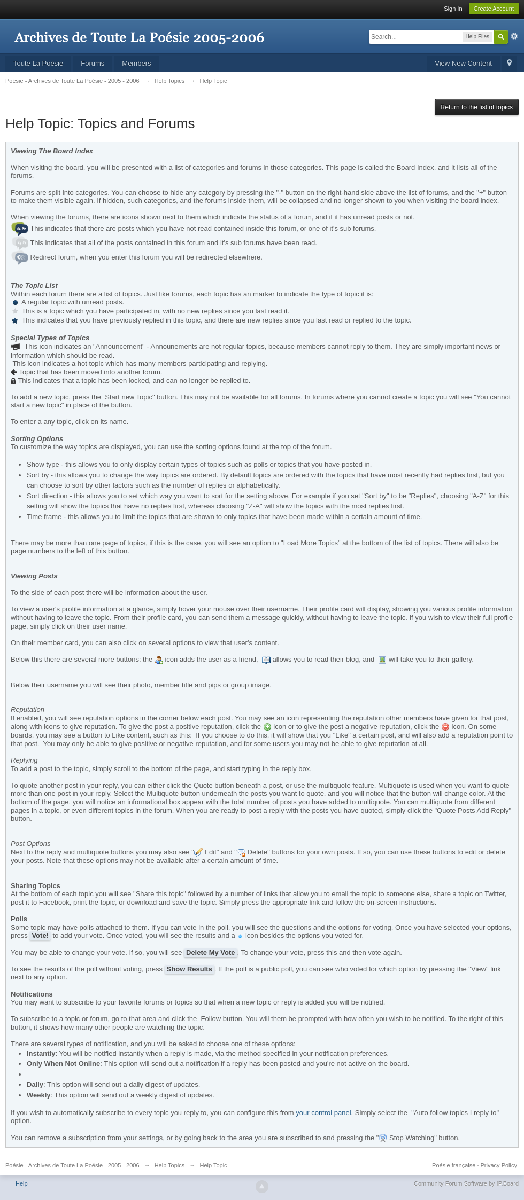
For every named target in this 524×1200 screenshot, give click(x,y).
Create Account (494, 8)
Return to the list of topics (477, 107)
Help (22, 1183)
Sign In (453, 8)
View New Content (463, 63)
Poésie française (453, 1165)
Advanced (514, 36)
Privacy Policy (499, 1165)
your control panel (323, 1113)
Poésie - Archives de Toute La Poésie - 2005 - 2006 (72, 1165)
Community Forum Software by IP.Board (466, 1183)
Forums (92, 63)
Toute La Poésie (38, 63)
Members (136, 63)
